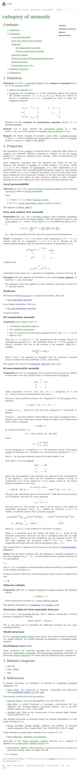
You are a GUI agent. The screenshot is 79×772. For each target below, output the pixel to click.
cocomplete (32, 373)
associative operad (53, 129)
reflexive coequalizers (24, 329)
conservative (44, 138)
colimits (7, 154)
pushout (70, 342)
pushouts (26, 296)
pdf (41, 692)
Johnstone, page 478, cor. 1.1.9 (45, 364)
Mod (69, 344)
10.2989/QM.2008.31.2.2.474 (25, 692)
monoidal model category (23, 636)
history (52, 759)
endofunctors (39, 168)
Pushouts (15, 44)
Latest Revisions (35, 9)
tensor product (37, 219)
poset (55, 417)
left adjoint (12, 221)
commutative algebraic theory (30, 743)
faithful (29, 138)
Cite (63, 765)
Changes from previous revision (35, 765)
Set (10, 286)
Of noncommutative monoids (30, 51)
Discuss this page (47, 9)
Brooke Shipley (32, 726)
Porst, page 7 (25, 207)
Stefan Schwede (15, 726)
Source (4, 767)
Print (68, 765)
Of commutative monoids (28, 48)
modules (9, 347)
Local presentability (21, 37)
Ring (9, 669)
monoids (65, 83)
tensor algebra (65, 277)
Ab (42, 653)
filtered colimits (50, 601)
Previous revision (18, 765)
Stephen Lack (14, 712)
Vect (20, 280)
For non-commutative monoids (21, 308)
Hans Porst (13, 690)
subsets (65, 417)
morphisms (14, 93)
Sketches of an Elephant (34, 737)
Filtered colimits (19, 55)
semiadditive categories (24, 653)
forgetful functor (69, 136)
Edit (3, 765)
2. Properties (13, 34)
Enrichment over (22, 65)
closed (17, 158)
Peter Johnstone (14, 737)
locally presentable (33, 191)
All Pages (25, 9)
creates (39, 601)
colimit (67, 398)
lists (63, 284)
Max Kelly (12, 704)
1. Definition (13, 30)
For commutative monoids (19, 300)
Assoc (25, 129)
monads (33, 165)
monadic (73, 138)
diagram (24, 422)
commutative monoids (48, 122)
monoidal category (35, 83)
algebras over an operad (50, 131)
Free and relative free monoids (26, 41)
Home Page (17, 9)
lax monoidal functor (29, 614)
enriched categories (54, 653)
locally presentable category (31, 203)
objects (12, 90)
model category (15, 639)
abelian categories (21, 655)
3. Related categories (17, 69)
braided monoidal (13, 124)
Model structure (19, 62)
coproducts (10, 191)
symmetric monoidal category (48, 189)
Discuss (9, 765)
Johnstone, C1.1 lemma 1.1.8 (44, 605)
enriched (40, 650)
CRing (16, 669)
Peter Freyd (13, 748)
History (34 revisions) (53, 765)
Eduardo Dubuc (14, 701)
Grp (9, 666)
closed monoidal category (35, 741)
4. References (14, 72)
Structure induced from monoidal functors (32, 58)
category (19, 86)
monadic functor (41, 200)
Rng (9, 673)
